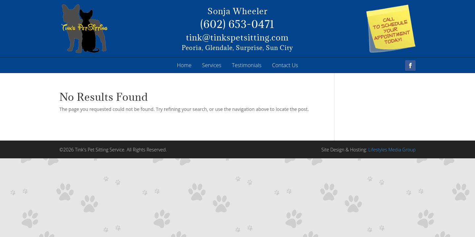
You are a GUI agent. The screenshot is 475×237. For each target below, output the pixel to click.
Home (184, 65)
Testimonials (247, 65)
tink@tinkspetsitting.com (237, 37)
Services (211, 65)
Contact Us (285, 65)
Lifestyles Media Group (392, 149)
